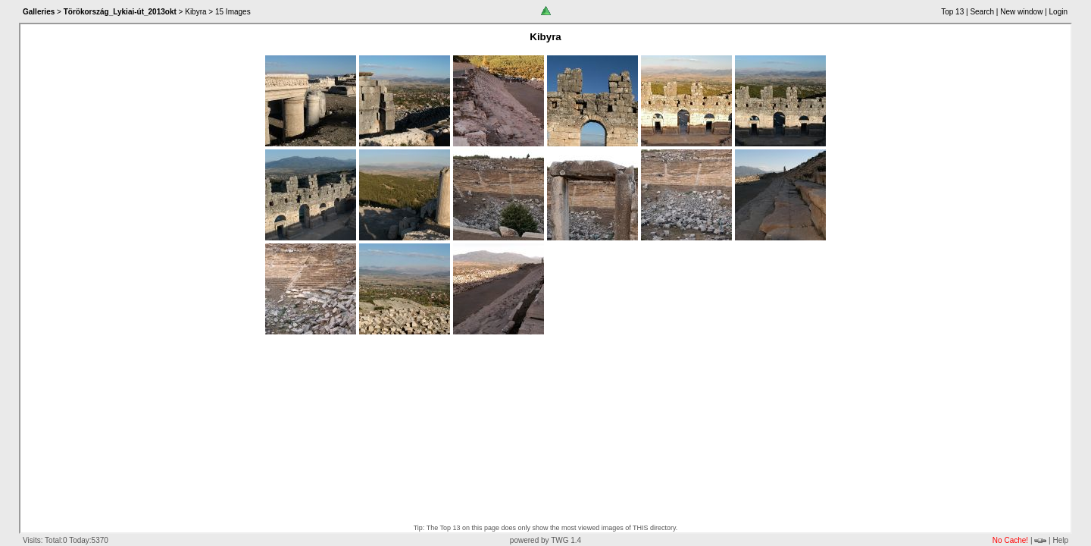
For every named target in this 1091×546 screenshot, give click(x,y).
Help (1060, 540)
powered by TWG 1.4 (545, 540)
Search (982, 12)
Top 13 (952, 12)
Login (1058, 12)
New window (1021, 12)
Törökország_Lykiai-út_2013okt (120, 12)
